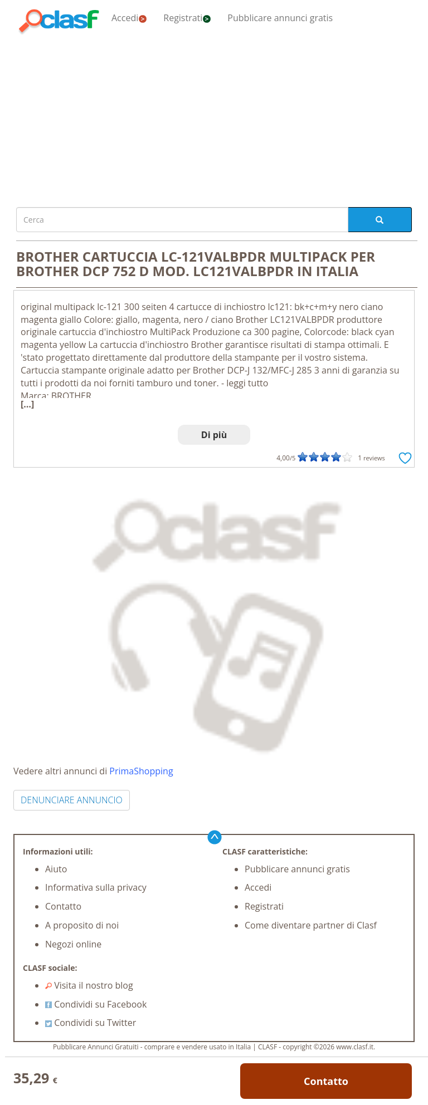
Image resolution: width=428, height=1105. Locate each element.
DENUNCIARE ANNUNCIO (72, 800)
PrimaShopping (141, 771)
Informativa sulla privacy (96, 887)
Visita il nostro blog (89, 985)
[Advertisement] (214, 118)
